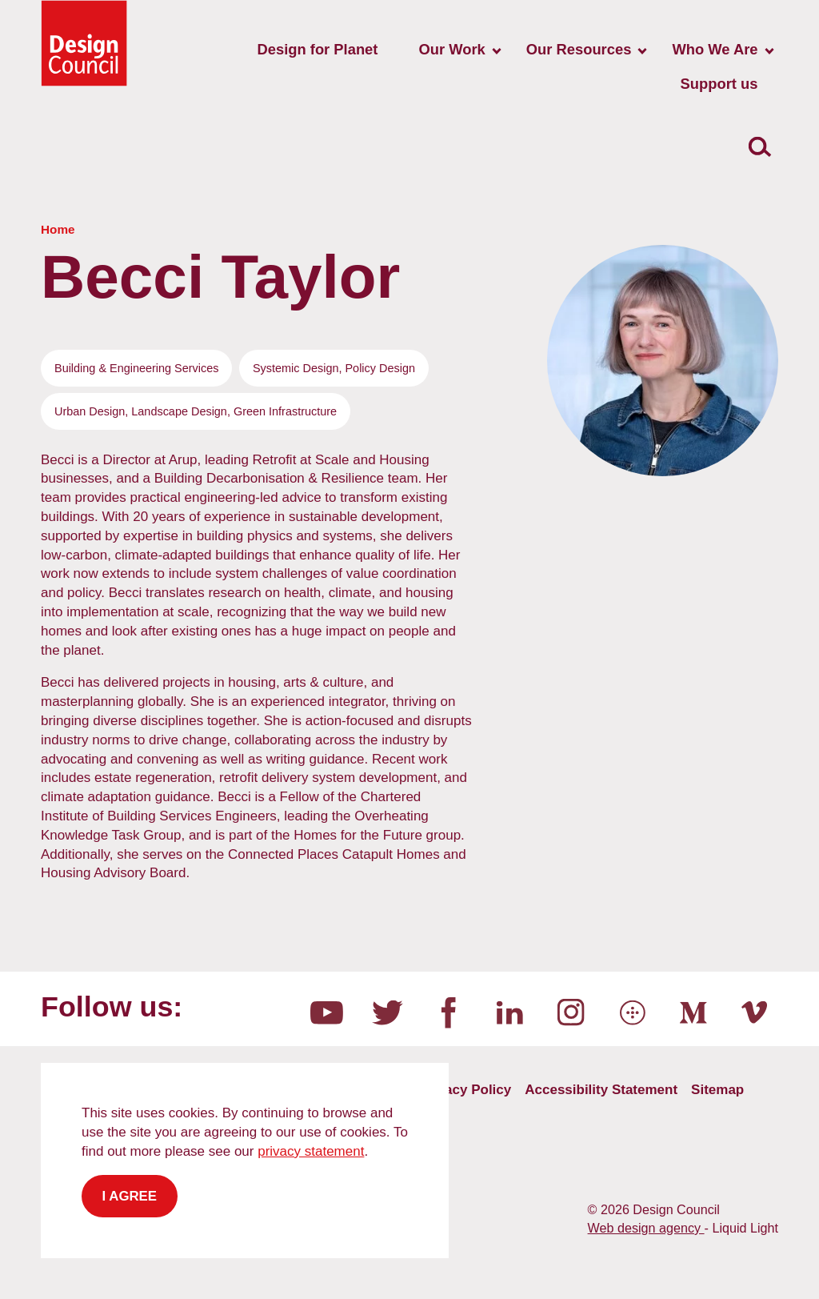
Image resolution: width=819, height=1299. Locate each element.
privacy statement (311, 1151)
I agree (130, 1196)
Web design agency (646, 1228)
